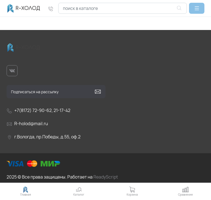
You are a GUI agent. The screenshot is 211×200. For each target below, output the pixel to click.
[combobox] (122, 8)
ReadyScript (105, 177)
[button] (196, 8)
